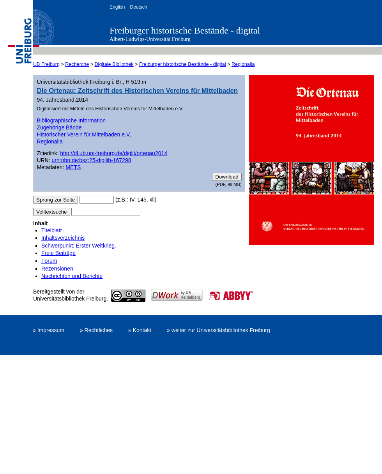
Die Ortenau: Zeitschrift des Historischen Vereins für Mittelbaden (137, 90)
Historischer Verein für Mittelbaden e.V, (84, 134)
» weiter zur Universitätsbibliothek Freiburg (218, 330)
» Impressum (48, 330)
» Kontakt (139, 330)
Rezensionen (57, 268)
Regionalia (243, 64)
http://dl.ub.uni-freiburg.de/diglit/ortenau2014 (113, 153)
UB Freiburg (46, 64)
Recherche (77, 64)
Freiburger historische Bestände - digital (185, 30)
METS (73, 167)
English (117, 7)
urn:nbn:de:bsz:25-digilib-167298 (91, 160)
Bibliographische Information (71, 120)
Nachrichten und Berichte (72, 276)
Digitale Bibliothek (114, 64)
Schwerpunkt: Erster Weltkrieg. (78, 245)
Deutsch (138, 7)
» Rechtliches (96, 330)
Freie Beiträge (58, 253)
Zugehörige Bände (59, 127)
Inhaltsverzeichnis (63, 238)
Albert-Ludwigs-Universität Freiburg (150, 39)
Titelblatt (51, 230)
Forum (49, 261)
